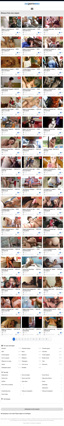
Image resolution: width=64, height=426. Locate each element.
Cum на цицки (11, 358)
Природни (31, 361)
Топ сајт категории (8, 345)
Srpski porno (11, 375)
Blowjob (11, 348)
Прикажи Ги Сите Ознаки (32, 409)
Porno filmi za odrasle (11, 384)
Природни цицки (11, 367)
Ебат (11, 351)
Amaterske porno (11, 391)
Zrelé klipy (52, 384)
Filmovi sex (11, 378)
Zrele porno (52, 388)
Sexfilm (11, 381)
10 (39, 339)
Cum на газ (31, 364)
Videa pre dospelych (31, 391)
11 (43, 339)
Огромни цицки (31, 348)
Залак (11, 364)
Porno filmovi (52, 375)
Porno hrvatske (31, 375)
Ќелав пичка (52, 358)
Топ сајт (5, 372)
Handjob (31, 367)
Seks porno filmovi (52, 378)
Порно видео (26, 423)
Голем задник (11, 355)
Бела (31, 351)
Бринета (31, 355)
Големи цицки (52, 348)
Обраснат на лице (11, 361)
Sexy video (31, 381)
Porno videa (11, 394)
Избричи (31, 358)
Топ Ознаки (6, 399)
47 (46, 339)
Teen (52, 361)
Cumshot (52, 351)
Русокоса (52, 364)
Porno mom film (31, 378)
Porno (52, 381)
